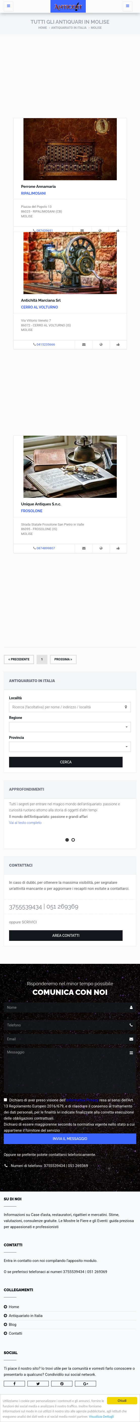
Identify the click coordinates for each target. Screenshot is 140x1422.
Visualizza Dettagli (101, 1417)
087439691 (45, 230)
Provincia (16, 738)
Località (15, 698)
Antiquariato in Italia (69, 28)
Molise (96, 28)
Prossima (63, 659)
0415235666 (46, 344)
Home (42, 28)
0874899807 (46, 548)
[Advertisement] (70, 72)
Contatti (15, 1333)
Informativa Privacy (82, 1100)
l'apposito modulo (82, 1260)
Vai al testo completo (25, 823)
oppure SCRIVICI (23, 922)
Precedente (19, 659)
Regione (15, 718)
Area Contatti (65, 936)
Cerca (66, 762)
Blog (12, 1324)
